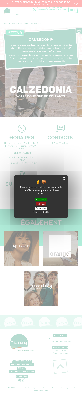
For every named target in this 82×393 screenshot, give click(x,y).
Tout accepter (41, 200)
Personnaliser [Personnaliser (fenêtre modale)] (41, 208)
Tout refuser (41, 204)
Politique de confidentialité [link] (41, 212)
